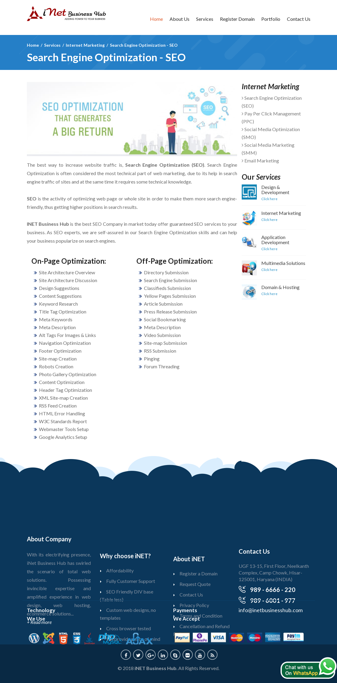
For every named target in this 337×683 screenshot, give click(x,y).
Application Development (270, 239)
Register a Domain (199, 587)
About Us (179, 19)
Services (204, 19)
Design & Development (270, 189)
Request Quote (195, 598)
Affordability (120, 591)
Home (156, 19)
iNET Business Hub (155, 668)
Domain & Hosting (275, 287)
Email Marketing (255, 160)
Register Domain (237, 19)
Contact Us (298, 19)
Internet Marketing (276, 213)
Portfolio (270, 19)
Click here (264, 199)
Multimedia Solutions (278, 263)
